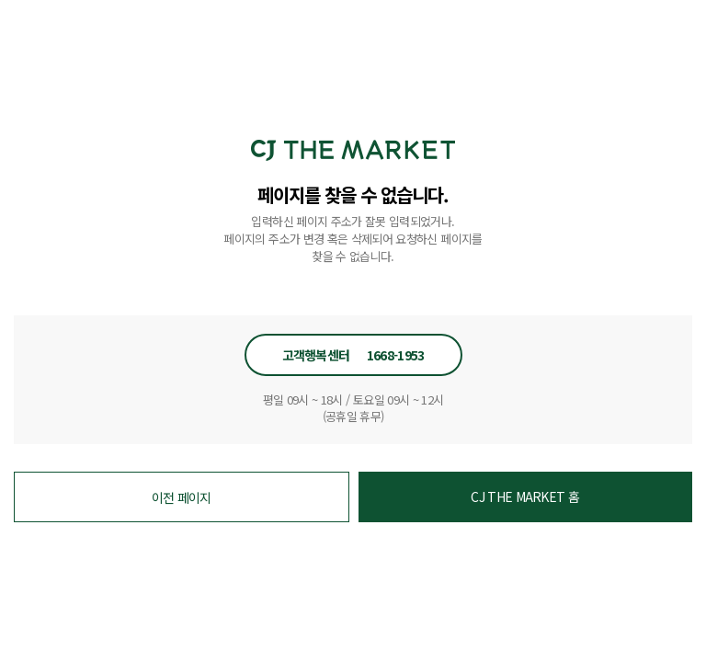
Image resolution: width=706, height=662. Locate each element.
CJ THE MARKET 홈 (525, 496)
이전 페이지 (181, 497)
